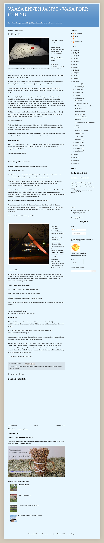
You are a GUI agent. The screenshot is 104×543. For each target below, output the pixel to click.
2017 (74, 75)
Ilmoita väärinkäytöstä (79, 173)
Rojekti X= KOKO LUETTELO (82, 210)
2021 (74, 64)
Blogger (73, 534)
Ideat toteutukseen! (79, 114)
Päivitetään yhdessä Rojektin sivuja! (20, 437)
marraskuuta (78, 86)
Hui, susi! (77, 125)
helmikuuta (78, 148)
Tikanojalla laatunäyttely (81, 130)
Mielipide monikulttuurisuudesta (83, 106)
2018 (74, 73)
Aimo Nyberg (78, 33)
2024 (74, 56)
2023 (74, 58)
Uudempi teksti (12, 425)
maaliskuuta (78, 145)
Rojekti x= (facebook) (79, 213)
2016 (74, 78)
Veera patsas (16, 368)
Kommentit (76, 233)
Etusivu (36, 425)
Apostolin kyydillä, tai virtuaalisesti (84, 122)
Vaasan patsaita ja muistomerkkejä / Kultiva (21, 216)
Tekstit (75, 230)
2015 (74, 81)
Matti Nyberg (78, 41)
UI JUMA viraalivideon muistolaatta (28, 505)
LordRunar (58, 534)
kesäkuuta (78, 137)
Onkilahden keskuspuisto (51, 366)
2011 (74, 163)
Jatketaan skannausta (80, 111)
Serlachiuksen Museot (15, 120)
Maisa (76, 39)
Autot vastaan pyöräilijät (81, 103)
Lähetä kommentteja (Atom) (20, 429)
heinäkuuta (78, 98)
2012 (74, 160)
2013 (74, 157)
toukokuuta (78, 139)
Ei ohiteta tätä (78, 100)
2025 (74, 53)
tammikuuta (78, 151)
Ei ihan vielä (78, 108)
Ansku (76, 36)
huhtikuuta (78, 142)
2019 (74, 70)
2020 (74, 67)
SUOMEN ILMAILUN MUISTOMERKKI (30, 515)
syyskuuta (78, 92)
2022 (74, 61)
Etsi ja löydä (78, 119)
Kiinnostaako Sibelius (80, 117)
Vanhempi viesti (59, 425)
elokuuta (77, 95)
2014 (74, 154)
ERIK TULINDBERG (24, 495)
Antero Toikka (18, 366)
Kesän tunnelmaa (79, 133)
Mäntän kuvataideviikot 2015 (17, 153)
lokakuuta (78, 89)
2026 (74, 50)
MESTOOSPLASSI (23, 485)
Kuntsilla (77, 128)
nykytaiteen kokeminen (38, 366)
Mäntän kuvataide (27, 366)
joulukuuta (78, 84)
